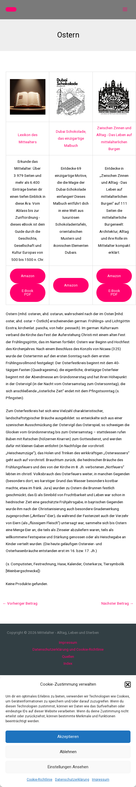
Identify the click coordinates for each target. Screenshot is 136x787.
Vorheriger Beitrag (19, 603)
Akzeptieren (68, 736)
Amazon (27, 276)
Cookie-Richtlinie (39, 779)
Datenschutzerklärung (72, 779)
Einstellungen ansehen (68, 766)
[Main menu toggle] (125, 9)
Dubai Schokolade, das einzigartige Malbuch (71, 138)
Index (68, 663)
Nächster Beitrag (117, 603)
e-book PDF (27, 292)
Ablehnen (68, 751)
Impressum (100, 779)
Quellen (68, 656)
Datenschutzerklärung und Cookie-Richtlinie (68, 649)
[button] (127, 684)
